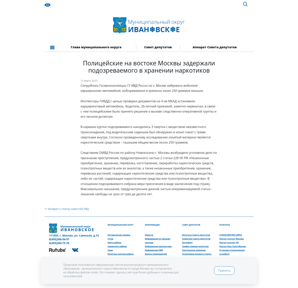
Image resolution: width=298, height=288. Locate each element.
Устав (110, 238)
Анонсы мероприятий (156, 254)
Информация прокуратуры (158, 246)
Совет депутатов (158, 47)
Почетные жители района (121, 254)
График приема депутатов (195, 246)
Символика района (117, 246)
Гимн (110, 250)
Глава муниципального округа (96, 47)
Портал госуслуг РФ (229, 242)
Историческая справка (119, 235)
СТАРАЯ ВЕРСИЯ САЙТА (230, 235)
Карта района (114, 242)
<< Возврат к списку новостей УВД (66, 209)
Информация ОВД (154, 250)
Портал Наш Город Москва (232, 246)
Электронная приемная (194, 250)
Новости (149, 235)
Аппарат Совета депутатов (215, 47)
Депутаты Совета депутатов (196, 235)
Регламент (187, 242)
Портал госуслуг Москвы (231, 238)
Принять (224, 270)
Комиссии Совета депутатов (196, 238)
